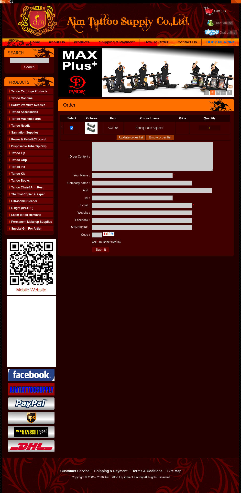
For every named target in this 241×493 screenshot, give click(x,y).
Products (82, 42)
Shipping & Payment (117, 42)
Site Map (174, 471)
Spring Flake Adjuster (149, 128)
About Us (57, 42)
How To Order (156, 42)
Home (35, 42)
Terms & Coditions (147, 471)
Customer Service (74, 471)
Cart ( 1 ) (215, 11)
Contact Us (187, 42)
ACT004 (113, 128)
